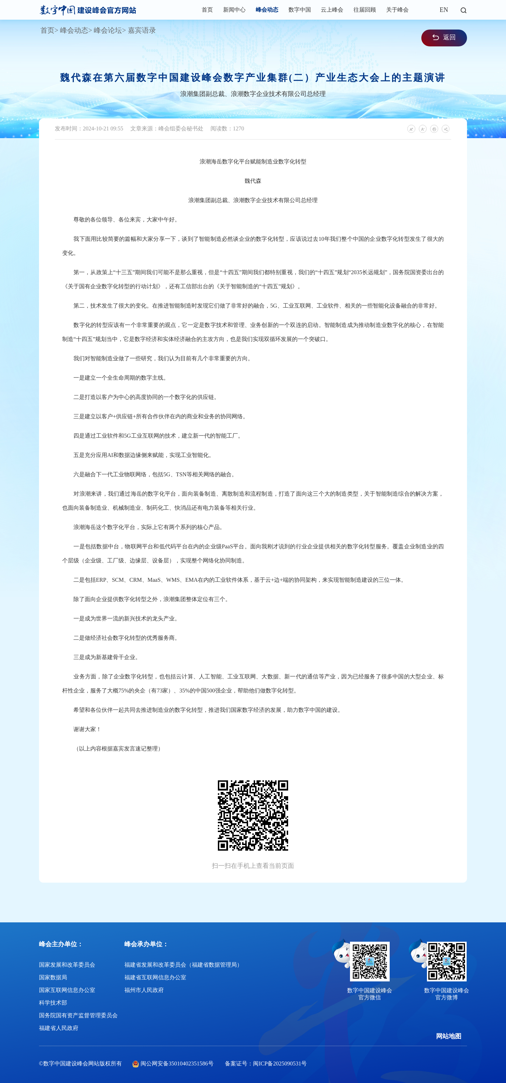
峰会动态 (267, 10)
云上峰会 (332, 10)
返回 (444, 37)
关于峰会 (397, 10)
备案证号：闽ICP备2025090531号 (266, 1063)
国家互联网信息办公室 (67, 990)
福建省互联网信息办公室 (155, 977)
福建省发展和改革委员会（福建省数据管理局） (183, 965)
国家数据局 (53, 977)
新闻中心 (234, 10)
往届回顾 (364, 10)
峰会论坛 (108, 30)
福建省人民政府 (58, 1028)
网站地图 (448, 1036)
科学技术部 (53, 1003)
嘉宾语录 (142, 30)
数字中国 (299, 10)
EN (444, 9)
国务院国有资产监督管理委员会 (78, 1015)
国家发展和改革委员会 (67, 965)
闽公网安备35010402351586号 (177, 1063)
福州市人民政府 (144, 990)
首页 (207, 10)
